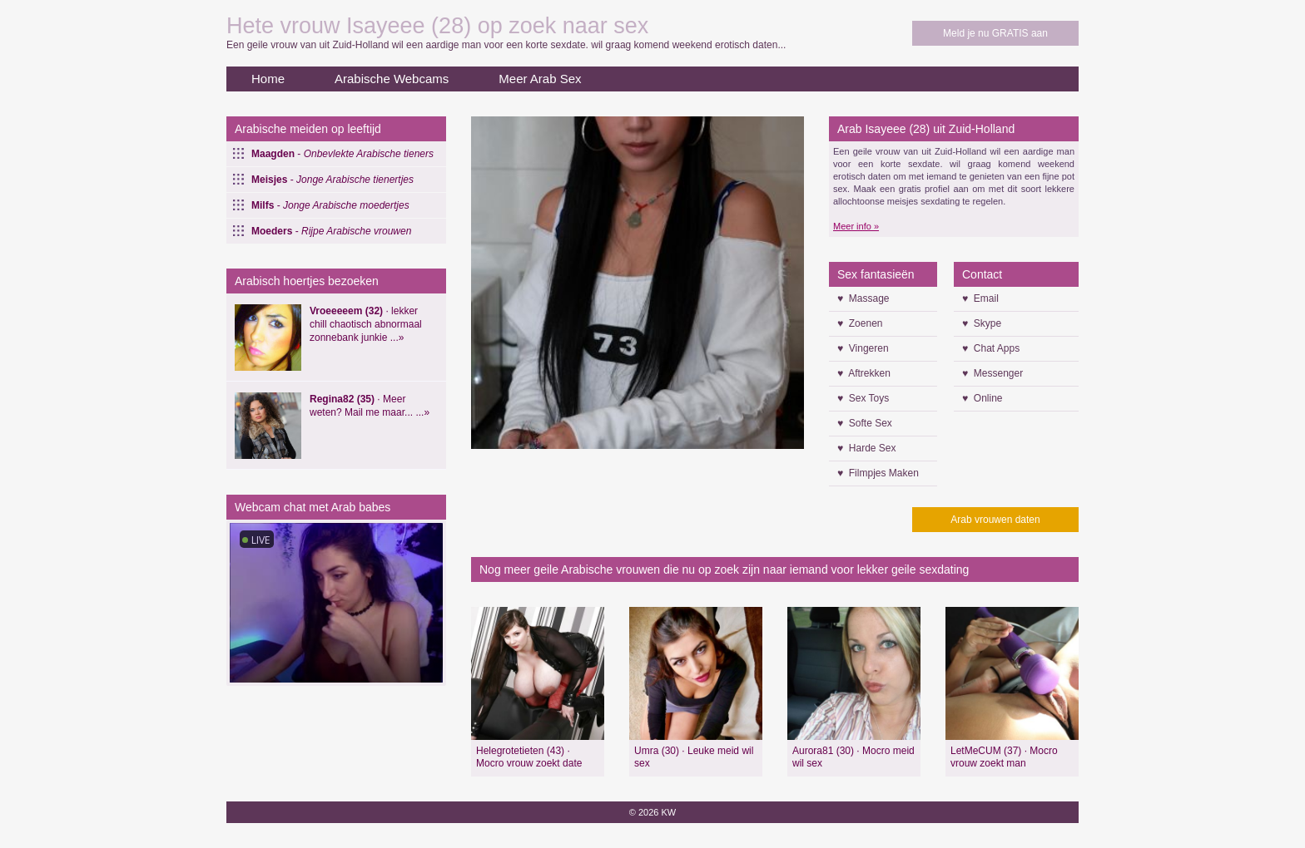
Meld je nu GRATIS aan (995, 33)
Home (268, 78)
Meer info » (856, 226)
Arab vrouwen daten (995, 519)
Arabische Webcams (392, 78)
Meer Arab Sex (540, 78)
